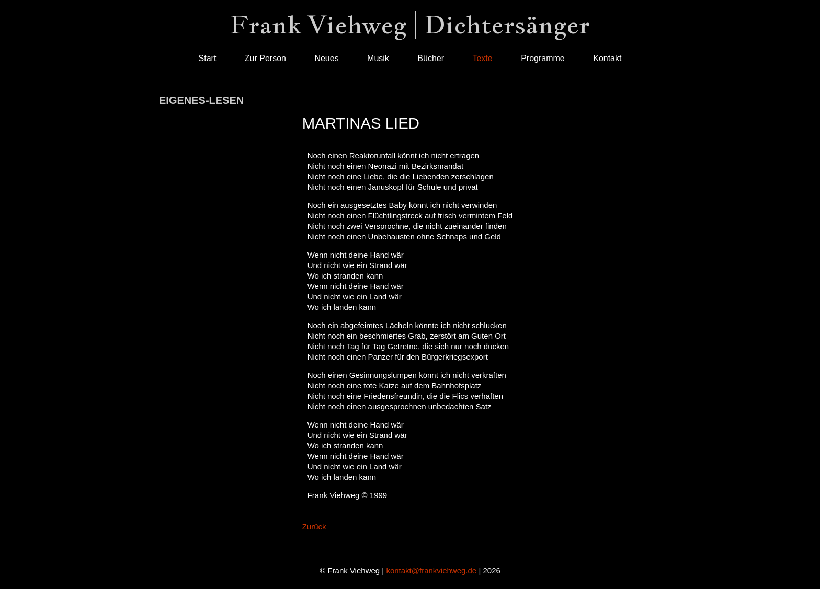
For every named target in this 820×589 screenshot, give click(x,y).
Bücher (430, 58)
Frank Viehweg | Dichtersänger (410, 24)
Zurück (314, 526)
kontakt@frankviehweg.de (431, 570)
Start (208, 58)
